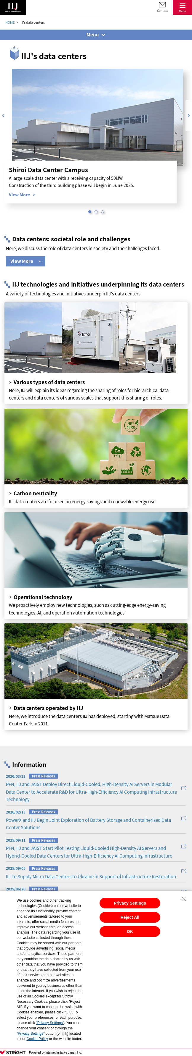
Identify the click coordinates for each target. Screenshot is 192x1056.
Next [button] (188, 115)
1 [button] (89, 211)
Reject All (130, 917)
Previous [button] (3, 115)
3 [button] (102, 211)
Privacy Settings (130, 903)
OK (130, 931)
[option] (97, 117)
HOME (10, 22)
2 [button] (96, 211)
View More (19, 195)
